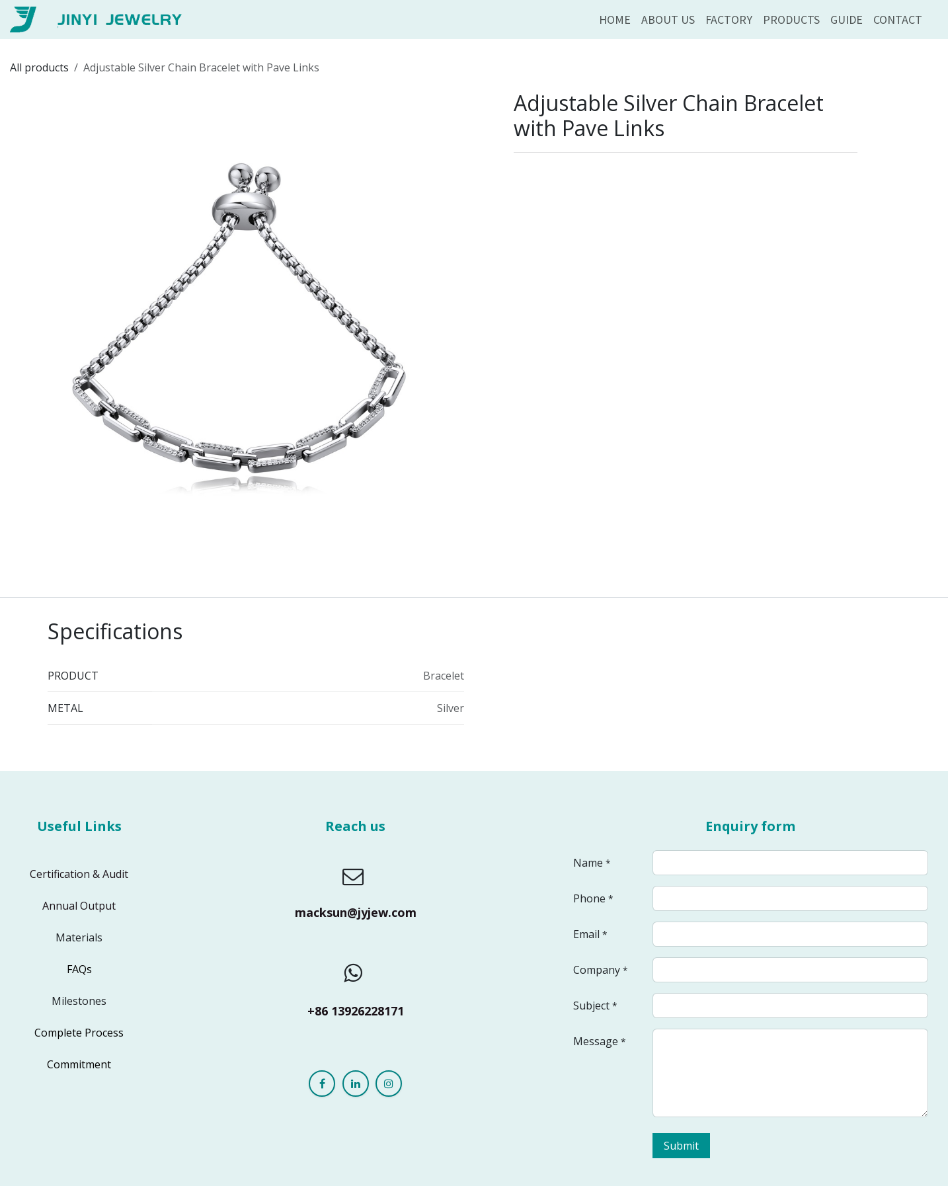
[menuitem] (615, 19)
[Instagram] (388, 1083)
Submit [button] (681, 1145)
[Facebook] (322, 1083)
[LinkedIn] (355, 1083)
